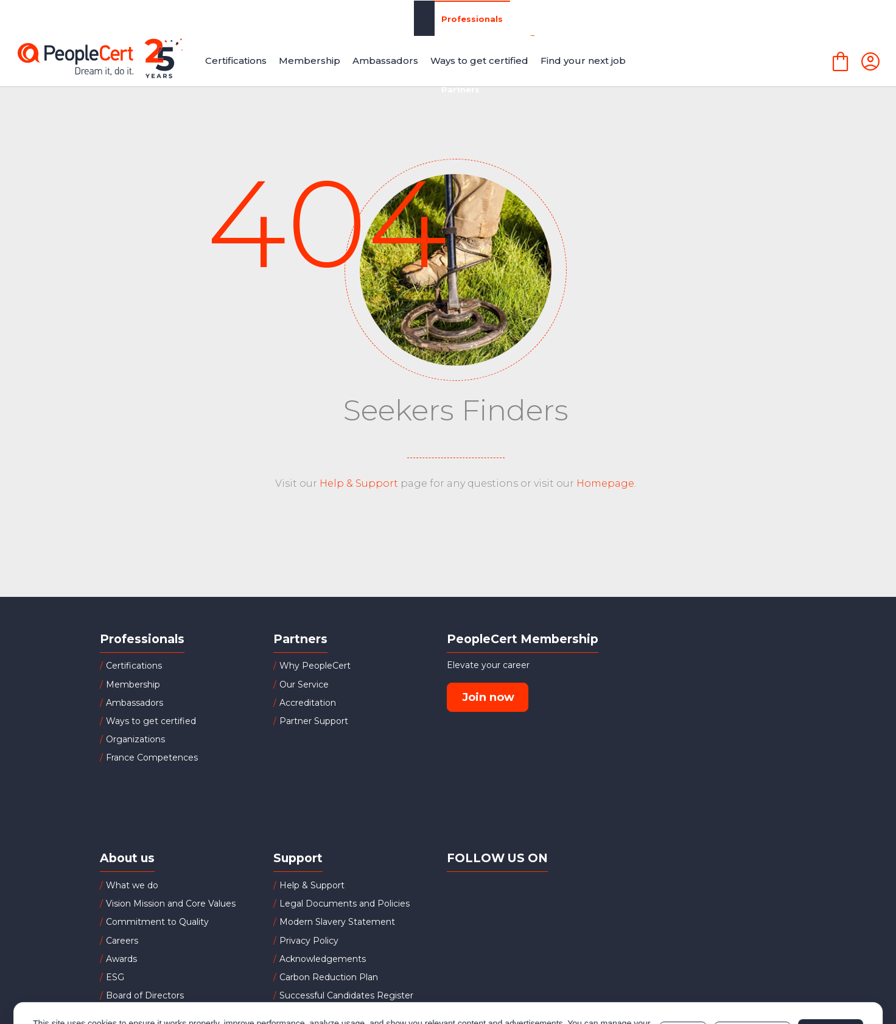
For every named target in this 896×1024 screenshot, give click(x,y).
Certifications (134, 665)
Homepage (605, 483)
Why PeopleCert (315, 665)
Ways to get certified (151, 721)
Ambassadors (134, 702)
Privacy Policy (308, 940)
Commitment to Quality (157, 921)
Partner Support (313, 721)
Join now (488, 697)
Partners (354, 18)
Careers (122, 940)
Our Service (304, 684)
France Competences (152, 757)
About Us (624, 18)
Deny (683, 976)
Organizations (265, 18)
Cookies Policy (185, 982)
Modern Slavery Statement (337, 921)
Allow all (830, 976)
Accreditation (307, 702)
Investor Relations (144, 1013)
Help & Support (359, 483)
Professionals (162, 18)
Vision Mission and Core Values (171, 903)
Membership (133, 684)
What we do (132, 885)
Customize (752, 976)
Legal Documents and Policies (344, 903)
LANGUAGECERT (727, 18)
